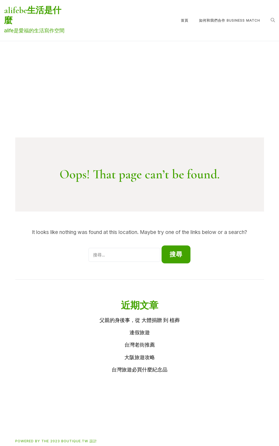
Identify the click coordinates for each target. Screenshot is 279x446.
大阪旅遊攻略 (139, 357)
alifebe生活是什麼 (32, 15)
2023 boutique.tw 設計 (73, 441)
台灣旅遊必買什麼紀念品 (139, 370)
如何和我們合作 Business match (229, 20)
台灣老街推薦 (139, 345)
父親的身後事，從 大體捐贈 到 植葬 (140, 320)
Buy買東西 (47, 423)
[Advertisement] (139, 97)
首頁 (184, 20)
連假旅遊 (139, 332)
